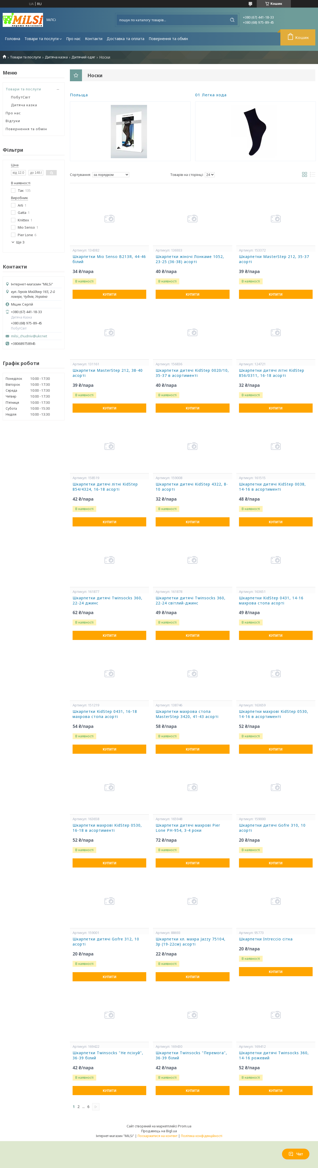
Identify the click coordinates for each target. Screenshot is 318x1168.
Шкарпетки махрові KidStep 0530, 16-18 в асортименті (107, 828)
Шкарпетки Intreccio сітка (266, 939)
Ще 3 (20, 242)
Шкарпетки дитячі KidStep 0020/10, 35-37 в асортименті (192, 373)
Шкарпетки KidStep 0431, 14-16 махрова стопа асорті (271, 601)
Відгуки (13, 120)
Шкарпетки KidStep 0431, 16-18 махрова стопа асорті (105, 714)
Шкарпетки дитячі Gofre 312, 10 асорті (106, 942)
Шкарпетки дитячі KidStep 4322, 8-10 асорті (192, 487)
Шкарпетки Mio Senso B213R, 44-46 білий (109, 259)
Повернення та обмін (168, 38)
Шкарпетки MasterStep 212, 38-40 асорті (108, 373)
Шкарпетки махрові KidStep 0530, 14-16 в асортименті (273, 714)
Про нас (73, 38)
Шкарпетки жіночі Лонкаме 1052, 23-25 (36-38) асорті (190, 259)
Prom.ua (184, 1126)
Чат (295, 1154)
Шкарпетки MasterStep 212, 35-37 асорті (274, 259)
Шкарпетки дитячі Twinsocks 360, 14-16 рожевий (274, 1055)
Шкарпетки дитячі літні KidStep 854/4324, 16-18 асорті (105, 487)
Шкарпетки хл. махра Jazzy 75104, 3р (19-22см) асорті (191, 942)
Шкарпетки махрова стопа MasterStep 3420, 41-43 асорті (187, 714)
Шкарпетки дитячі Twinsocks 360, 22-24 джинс (107, 601)
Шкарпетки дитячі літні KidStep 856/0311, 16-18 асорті (271, 373)
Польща (79, 94)
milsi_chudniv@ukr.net (29, 336)
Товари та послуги (41, 38)
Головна (12, 38)
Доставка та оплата (125, 38)
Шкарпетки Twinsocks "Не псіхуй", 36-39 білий (108, 1055)
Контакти (93, 38)
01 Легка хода (211, 94)
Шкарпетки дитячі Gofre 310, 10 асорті (272, 828)
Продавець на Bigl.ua (159, 1130)
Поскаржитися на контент (157, 1136)
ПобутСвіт (20, 97)
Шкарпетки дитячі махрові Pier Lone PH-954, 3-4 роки (188, 828)
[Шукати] (232, 20)
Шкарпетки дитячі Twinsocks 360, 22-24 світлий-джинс (191, 601)
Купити (109, 294)
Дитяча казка (56, 57)
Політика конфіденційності (201, 1136)
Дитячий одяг (83, 57)
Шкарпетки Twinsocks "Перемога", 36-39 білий (191, 1055)
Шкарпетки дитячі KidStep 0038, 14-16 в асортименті (272, 487)
